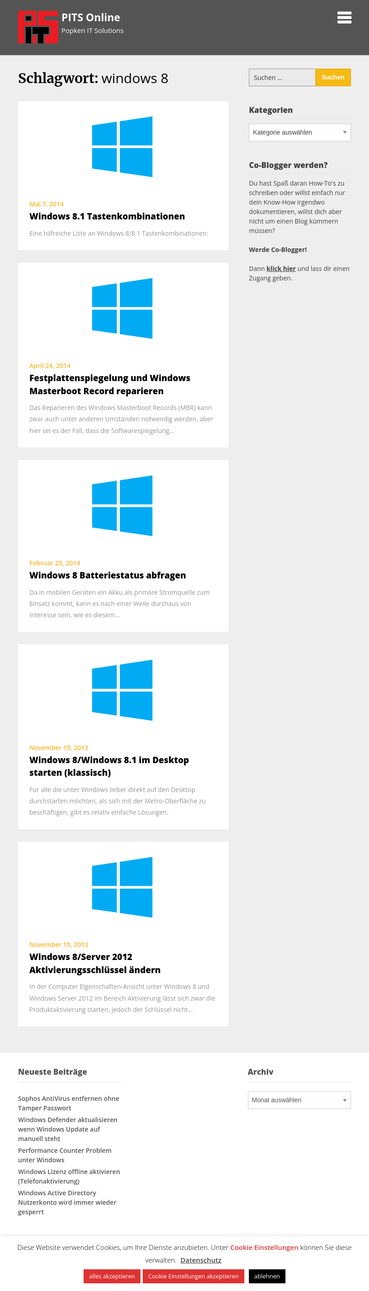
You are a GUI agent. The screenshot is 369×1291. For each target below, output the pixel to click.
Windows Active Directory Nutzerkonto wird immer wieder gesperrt (67, 1202)
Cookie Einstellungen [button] (264, 1247)
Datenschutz (201, 1259)
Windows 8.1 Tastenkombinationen (107, 216)
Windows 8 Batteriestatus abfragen (107, 575)
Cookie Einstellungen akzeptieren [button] (193, 1276)
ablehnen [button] (267, 1276)
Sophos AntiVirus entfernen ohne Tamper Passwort (68, 1103)
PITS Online (90, 17)
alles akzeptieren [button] (112, 1276)
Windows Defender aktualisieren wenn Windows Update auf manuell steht (67, 1129)
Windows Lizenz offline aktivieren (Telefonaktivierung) (69, 1176)
